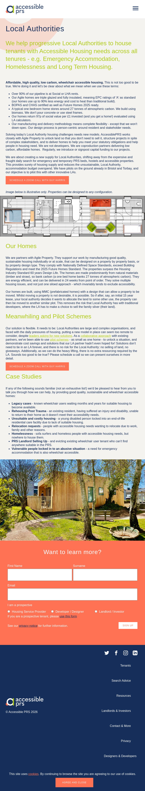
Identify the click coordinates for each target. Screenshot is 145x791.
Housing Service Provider (27, 611)
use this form (68, 616)
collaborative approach (96, 335)
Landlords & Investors (116, 710)
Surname (79, 565)
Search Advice (121, 680)
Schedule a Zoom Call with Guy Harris (37, 180)
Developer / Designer (67, 611)
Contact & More (120, 725)
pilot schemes (59, 339)
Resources (123, 695)
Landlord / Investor (109, 611)
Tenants (125, 665)
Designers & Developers (120, 756)
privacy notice (28, 625)
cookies (33, 774)
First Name (15, 565)
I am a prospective (20, 605)
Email (11, 585)
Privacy (126, 741)
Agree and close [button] (74, 782)
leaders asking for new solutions (50, 335)
